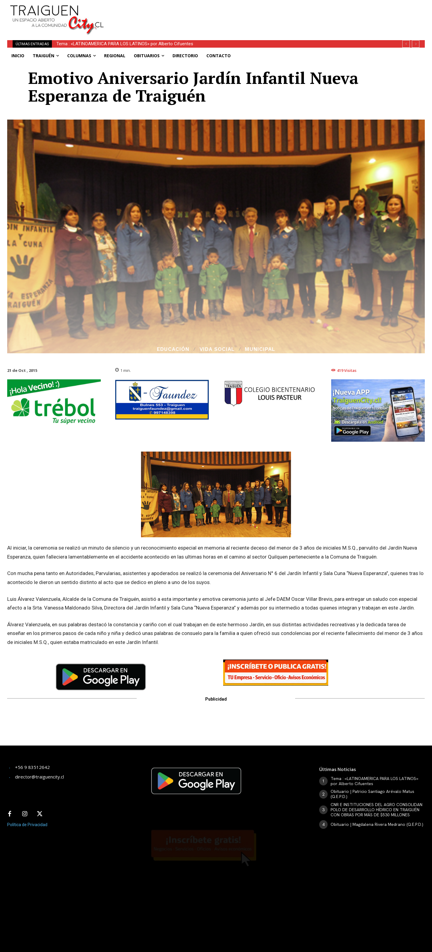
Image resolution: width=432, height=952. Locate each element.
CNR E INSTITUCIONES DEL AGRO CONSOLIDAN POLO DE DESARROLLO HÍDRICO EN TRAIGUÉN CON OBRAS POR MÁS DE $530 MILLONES (376, 809)
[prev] (406, 44)
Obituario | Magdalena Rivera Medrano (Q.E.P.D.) (377, 824)
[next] (415, 44)
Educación (173, 349)
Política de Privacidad (27, 824)
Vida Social (217, 349)
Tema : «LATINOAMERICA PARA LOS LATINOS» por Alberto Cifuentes (124, 43)
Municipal (260, 349)
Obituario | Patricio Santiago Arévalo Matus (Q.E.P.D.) (372, 794)
